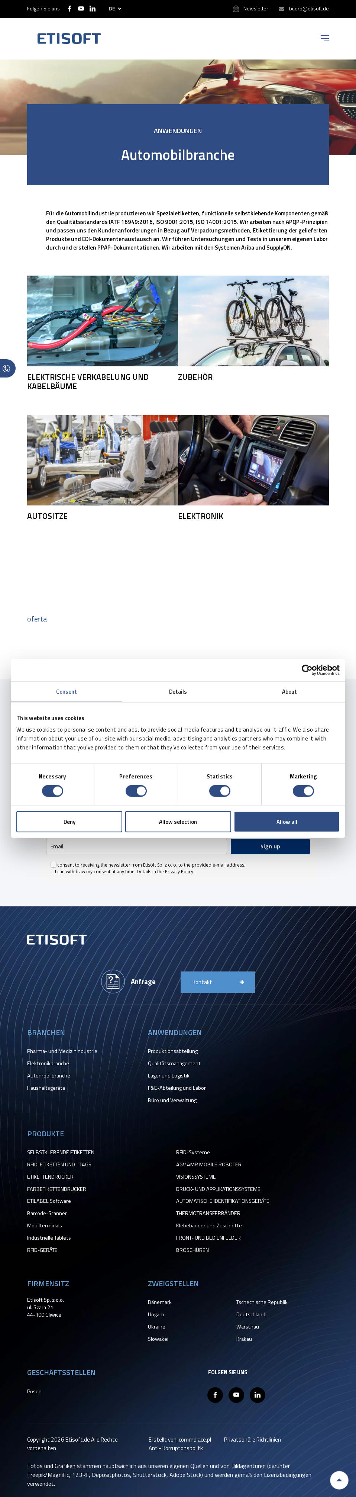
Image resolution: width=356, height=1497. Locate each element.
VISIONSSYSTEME (196, 1177)
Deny (69, 821)
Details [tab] (178, 691)
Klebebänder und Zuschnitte (209, 1225)
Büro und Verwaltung (172, 1100)
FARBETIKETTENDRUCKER (56, 1189)
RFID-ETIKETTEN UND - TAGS (59, 1164)
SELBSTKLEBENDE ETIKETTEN (60, 1152)
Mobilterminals (44, 1225)
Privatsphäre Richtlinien (252, 1439)
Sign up (270, 846)
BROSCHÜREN (192, 1250)
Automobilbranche (48, 1076)
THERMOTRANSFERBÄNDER (208, 1213)
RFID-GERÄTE (42, 1250)
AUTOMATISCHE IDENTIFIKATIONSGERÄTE (222, 1201)
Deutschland (250, 1314)
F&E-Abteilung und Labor (177, 1088)
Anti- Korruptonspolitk (176, 1448)
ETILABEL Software (49, 1201)
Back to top (339, 1480)
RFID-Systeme (193, 1152)
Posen (34, 1391)
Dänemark (160, 1302)
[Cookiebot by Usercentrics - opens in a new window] (307, 669)
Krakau (244, 1339)
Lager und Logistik (169, 1076)
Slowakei (158, 1339)
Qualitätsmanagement (174, 1063)
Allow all (286, 821)
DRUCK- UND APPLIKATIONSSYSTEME (218, 1189)
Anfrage (143, 981)
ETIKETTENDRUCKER (50, 1177)
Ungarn (156, 1314)
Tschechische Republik (262, 1302)
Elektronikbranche (48, 1063)
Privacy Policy (179, 871)
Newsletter (255, 8)
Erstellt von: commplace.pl (180, 1439)
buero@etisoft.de (309, 8)
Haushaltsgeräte (46, 1088)
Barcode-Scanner (47, 1213)
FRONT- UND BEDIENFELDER (208, 1238)
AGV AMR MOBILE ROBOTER (209, 1164)
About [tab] (289, 691)
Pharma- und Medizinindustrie (62, 1051)
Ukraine (156, 1327)
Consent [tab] (66, 691)
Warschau (247, 1327)
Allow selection (178, 821)
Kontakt (202, 982)
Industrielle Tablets (49, 1238)
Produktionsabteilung (173, 1051)
